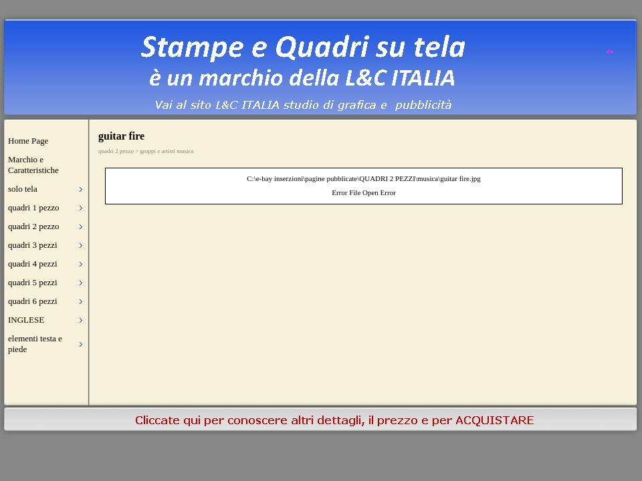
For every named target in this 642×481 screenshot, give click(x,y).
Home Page (28, 141)
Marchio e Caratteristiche (33, 164)
